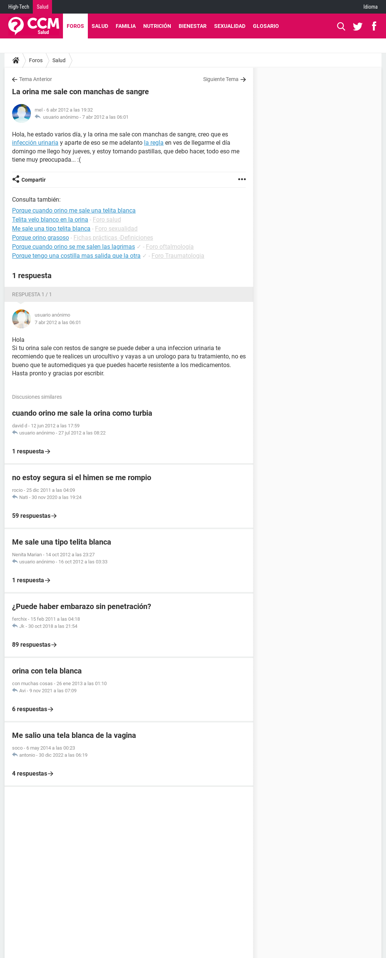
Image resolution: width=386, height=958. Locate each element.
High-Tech (18, 7)
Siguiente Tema (221, 79)
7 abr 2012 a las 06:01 (105, 117)
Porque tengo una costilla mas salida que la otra (76, 255)
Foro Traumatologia (178, 255)
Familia (126, 26)
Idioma (370, 7)
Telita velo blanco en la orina (50, 219)
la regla (154, 142)
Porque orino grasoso (40, 237)
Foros (75, 26)
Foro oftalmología (170, 246)
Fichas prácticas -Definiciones (113, 237)
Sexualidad (229, 26)
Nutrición (157, 26)
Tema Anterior (35, 79)
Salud (42, 7)
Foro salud (107, 219)
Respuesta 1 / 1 (32, 294)
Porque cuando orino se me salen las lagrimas (73, 246)
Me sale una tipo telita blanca (51, 228)
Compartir (33, 180)
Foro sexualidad (116, 228)
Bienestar (193, 26)
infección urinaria (35, 142)
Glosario (266, 26)
